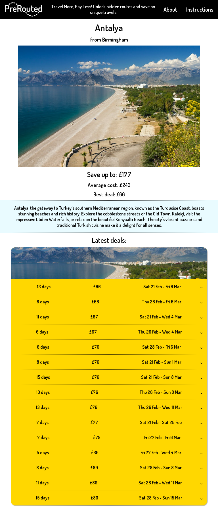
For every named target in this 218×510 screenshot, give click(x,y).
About (170, 9)
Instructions (199, 9)
